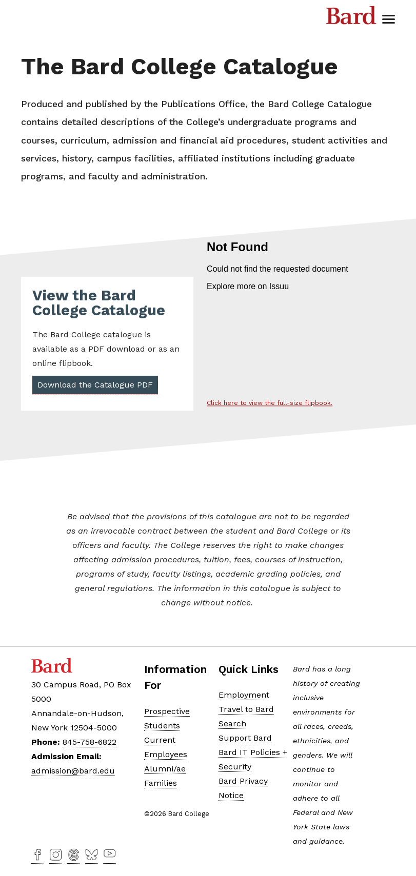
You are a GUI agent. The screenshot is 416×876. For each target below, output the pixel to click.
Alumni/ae (165, 768)
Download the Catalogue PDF (94, 385)
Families (160, 783)
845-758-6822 (89, 742)
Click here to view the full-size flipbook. (269, 403)
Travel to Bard (246, 709)
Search (232, 723)
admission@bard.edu (73, 771)
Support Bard (245, 738)
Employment (244, 695)
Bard (351, 18)
